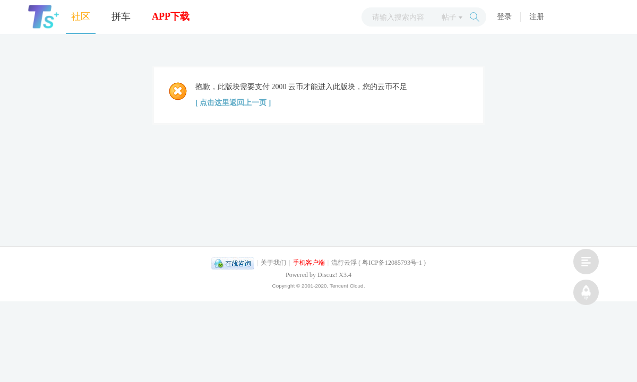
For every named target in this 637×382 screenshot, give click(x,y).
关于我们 (273, 262)
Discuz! (327, 275)
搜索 (474, 17)
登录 (504, 17)
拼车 (121, 16)
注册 (536, 17)
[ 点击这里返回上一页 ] (233, 103)
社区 (80, 16)
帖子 (449, 17)
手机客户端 (309, 262)
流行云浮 (344, 262)
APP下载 (171, 16)
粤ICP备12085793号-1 (392, 262)
